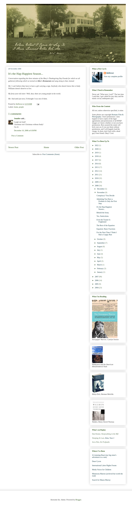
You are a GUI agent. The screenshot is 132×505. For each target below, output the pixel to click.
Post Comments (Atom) (51, 154)
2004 (97, 288)
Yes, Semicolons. (103, 216)
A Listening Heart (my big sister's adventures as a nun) (104, 456)
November (101, 192)
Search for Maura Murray (101, 480)
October (100, 239)
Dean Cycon (96, 461)
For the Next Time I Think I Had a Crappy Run (107, 233)
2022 (97, 145)
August (100, 247)
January (100, 272)
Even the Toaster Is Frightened (103, 221)
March (99, 265)
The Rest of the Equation (106, 225)
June (99, 254)
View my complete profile (113, 76)
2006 (97, 280)
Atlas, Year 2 (109, 438)
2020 (97, 149)
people (21, 107)
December (101, 189)
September (101, 243)
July (98, 250)
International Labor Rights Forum (104, 465)
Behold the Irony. (103, 213)
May (99, 258)
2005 (97, 284)
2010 (97, 178)
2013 (97, 167)
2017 (97, 160)
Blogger (78, 500)
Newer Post (13, 147)
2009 (97, 182)
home (16, 107)
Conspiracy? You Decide (105, 196)
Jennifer (17, 118)
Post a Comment (17, 136)
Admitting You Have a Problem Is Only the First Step (107, 201)
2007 (97, 277)
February (100, 269)
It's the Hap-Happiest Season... (104, 208)
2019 (97, 153)
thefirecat (110, 73)
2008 (97, 186)
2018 (97, 156)
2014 (97, 164)
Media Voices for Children (101, 470)
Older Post (79, 147)
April (99, 261)
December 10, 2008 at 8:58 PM (25, 131)
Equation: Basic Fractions (106, 229)
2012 (97, 171)
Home (46, 147)
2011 (97, 175)
